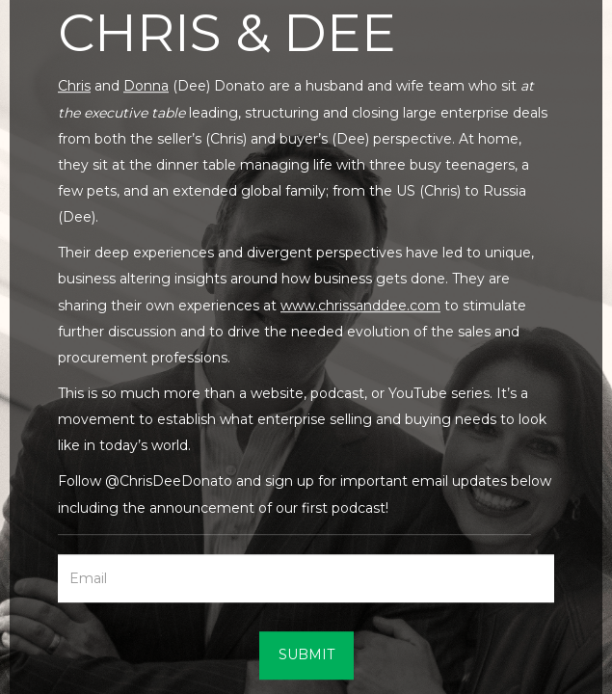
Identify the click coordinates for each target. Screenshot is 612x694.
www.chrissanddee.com (360, 305)
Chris (74, 86)
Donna (146, 86)
